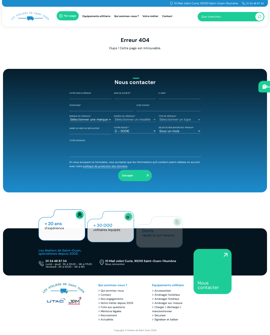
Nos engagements (112, 299)
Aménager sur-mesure (168, 303)
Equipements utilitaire (96, 17)
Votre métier (150, 17)
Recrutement (109, 315)
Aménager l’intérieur (166, 299)
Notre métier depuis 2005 (117, 303)
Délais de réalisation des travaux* (180, 129)
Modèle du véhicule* (135, 118)
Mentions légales (111, 311)
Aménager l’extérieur (167, 295)
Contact (167, 17)
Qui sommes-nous (112, 291)
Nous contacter (208, 285)
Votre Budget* (135, 129)
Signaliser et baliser (166, 319)
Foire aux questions (113, 307)
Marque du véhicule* (90, 118)
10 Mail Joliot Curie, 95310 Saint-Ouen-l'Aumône (204, 3)
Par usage (70, 16)
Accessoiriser (162, 291)
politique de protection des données (105, 166)
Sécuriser (160, 315)
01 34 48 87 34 (254, 3)
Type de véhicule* (180, 118)
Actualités (107, 319)
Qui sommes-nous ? (126, 17)
